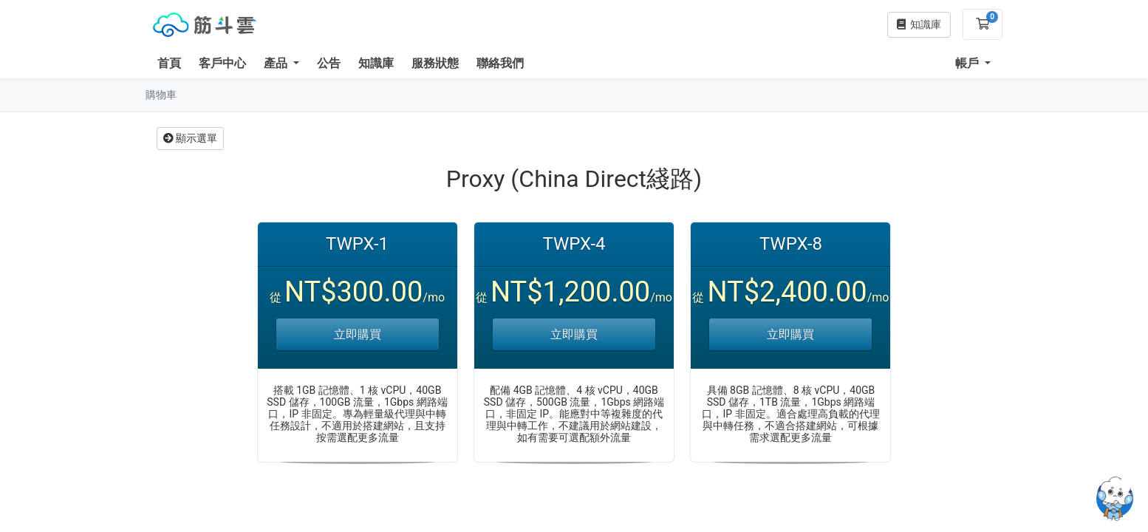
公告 (329, 63)
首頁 (169, 63)
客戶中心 (222, 63)
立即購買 (357, 334)
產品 (277, 63)
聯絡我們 (500, 63)
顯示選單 (190, 138)
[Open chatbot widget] (1114, 498)
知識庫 (376, 63)
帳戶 (968, 63)
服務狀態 (435, 63)
